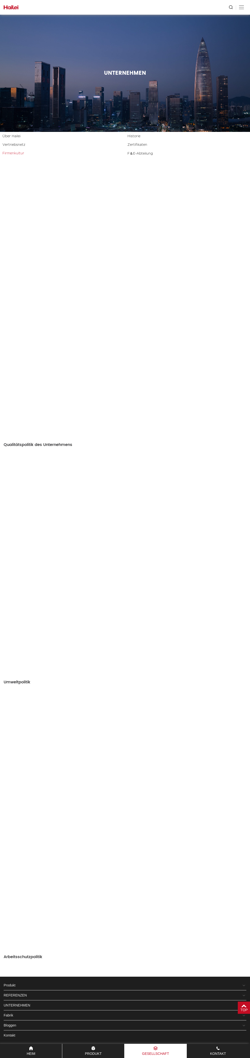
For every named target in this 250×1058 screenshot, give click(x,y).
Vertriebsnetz (13, 145)
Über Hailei (11, 136)
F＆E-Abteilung (140, 153)
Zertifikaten (137, 145)
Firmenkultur (13, 153)
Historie (133, 136)
